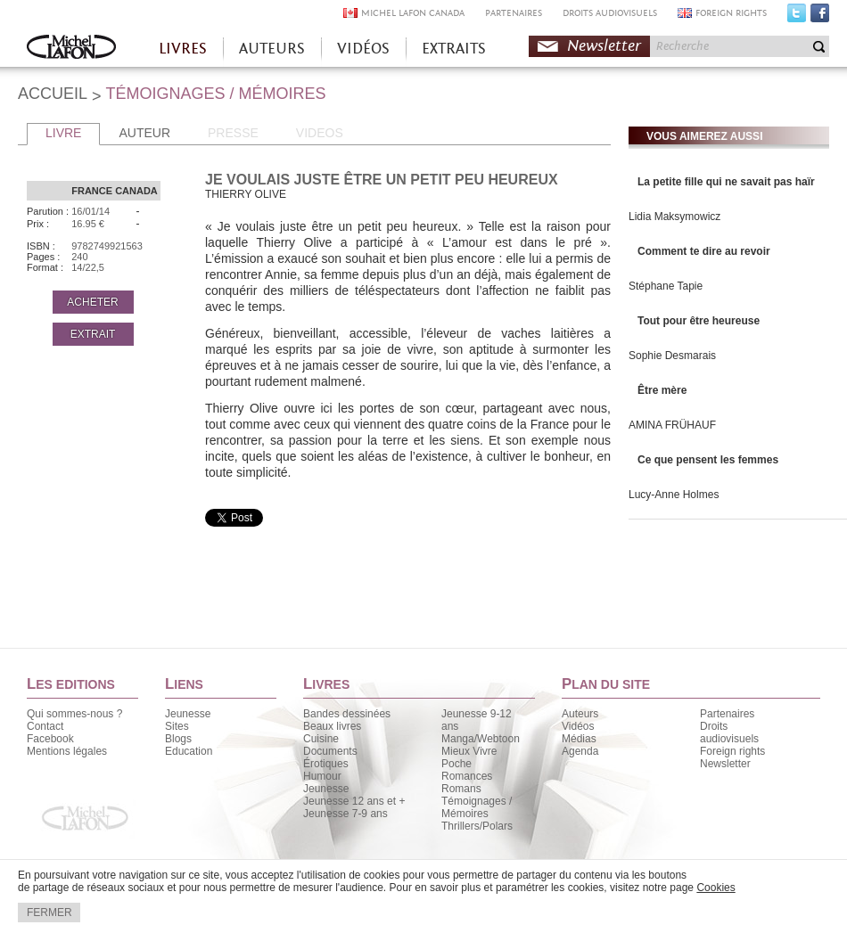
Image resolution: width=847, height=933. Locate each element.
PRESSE (233, 133)
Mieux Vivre (469, 751)
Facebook (819, 17)
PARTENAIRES (513, 13)
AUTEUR (144, 133)
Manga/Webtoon (480, 738)
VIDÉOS (363, 48)
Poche (456, 763)
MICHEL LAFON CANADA (413, 13)
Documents (330, 751)
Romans (461, 788)
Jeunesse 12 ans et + (354, 801)
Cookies (715, 887)
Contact (45, 726)
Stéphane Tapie (666, 286)
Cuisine (321, 738)
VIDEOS (319, 133)
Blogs (178, 738)
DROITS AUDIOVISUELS (610, 13)
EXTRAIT (93, 334)
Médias (579, 738)
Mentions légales (67, 751)
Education (188, 751)
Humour (322, 776)
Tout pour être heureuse (698, 321)
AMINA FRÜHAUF (672, 425)
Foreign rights (732, 751)
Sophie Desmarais (672, 355)
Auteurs (580, 714)
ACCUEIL (52, 93)
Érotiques (326, 763)
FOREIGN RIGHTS (731, 13)
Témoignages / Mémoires (476, 807)
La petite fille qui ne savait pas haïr (726, 182)
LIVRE (63, 133)
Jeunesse (187, 714)
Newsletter (604, 46)
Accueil (71, 48)
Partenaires (727, 714)
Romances (466, 776)
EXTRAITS (454, 48)
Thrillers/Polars (477, 826)
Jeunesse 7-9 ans (345, 813)
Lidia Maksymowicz (674, 216)
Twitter (796, 17)
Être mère (662, 390)
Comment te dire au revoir (703, 251)
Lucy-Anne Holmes (674, 494)
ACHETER (92, 302)
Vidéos (578, 726)
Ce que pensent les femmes (707, 460)
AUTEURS (272, 48)
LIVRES (183, 48)
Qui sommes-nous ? (74, 714)
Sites (177, 726)
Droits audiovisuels (729, 732)
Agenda (580, 751)
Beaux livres (332, 726)
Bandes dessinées (347, 714)
